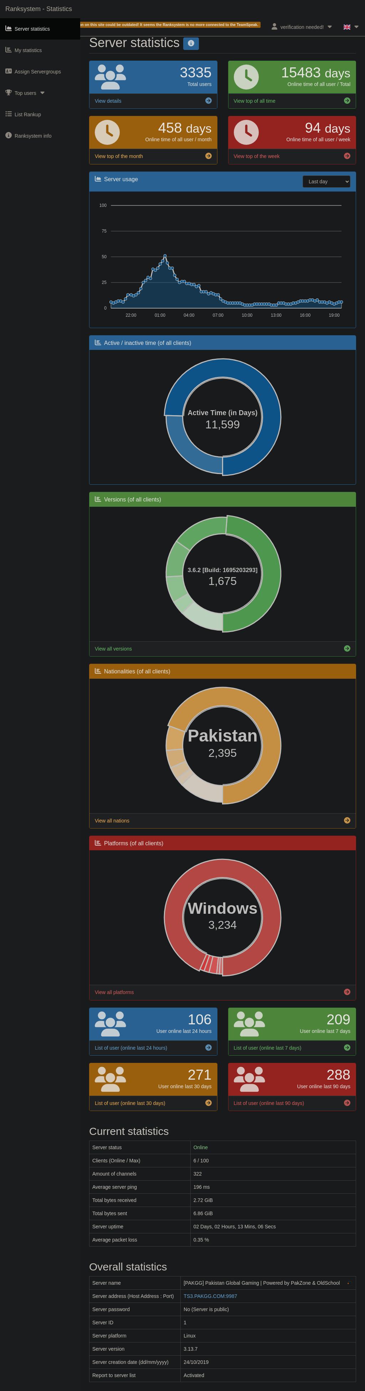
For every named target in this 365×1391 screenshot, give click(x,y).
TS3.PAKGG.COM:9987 (210, 1296)
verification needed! (302, 26)
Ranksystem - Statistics (38, 8)
